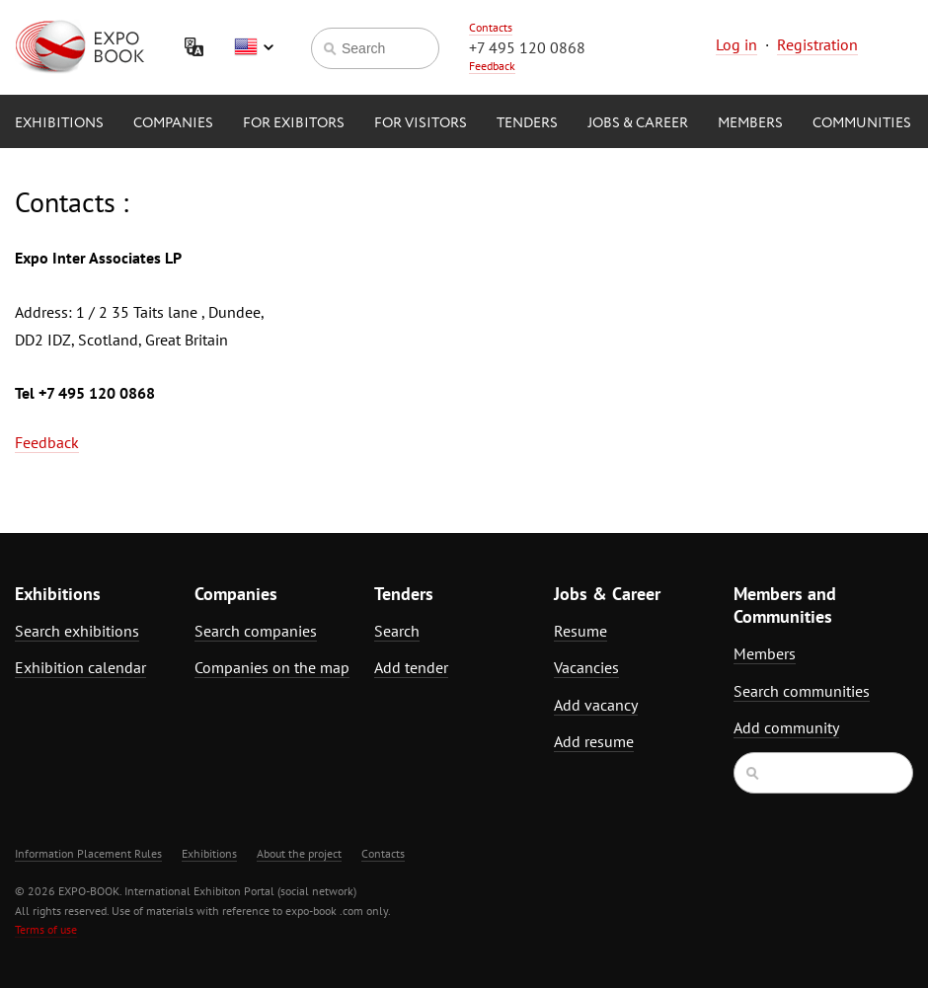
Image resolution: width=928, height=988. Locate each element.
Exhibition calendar (80, 667)
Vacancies (586, 667)
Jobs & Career (637, 123)
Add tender (411, 667)
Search (397, 631)
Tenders (527, 123)
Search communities (802, 691)
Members (750, 123)
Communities (861, 123)
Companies (173, 123)
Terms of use (46, 929)
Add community (786, 727)
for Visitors (420, 123)
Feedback (492, 65)
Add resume (594, 741)
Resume (580, 631)
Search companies (255, 631)
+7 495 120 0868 (527, 47)
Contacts (490, 27)
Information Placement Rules (88, 853)
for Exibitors (294, 123)
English (253, 47)
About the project (299, 853)
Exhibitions (59, 123)
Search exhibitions (77, 631)
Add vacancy (596, 705)
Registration (817, 44)
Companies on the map (271, 667)
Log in (736, 44)
